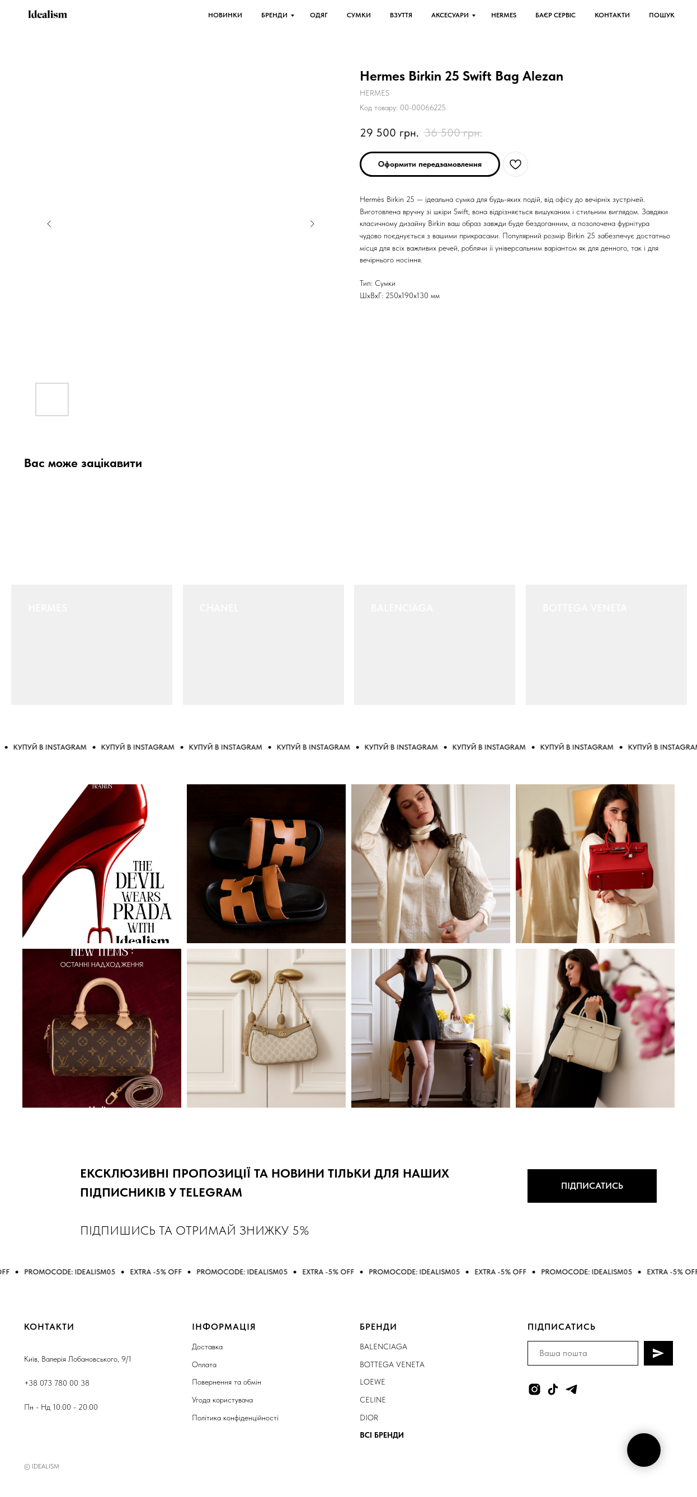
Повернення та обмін (226, 1381)
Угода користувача (222, 1399)
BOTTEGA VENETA (585, 608)
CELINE (373, 1399)
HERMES (503, 15)
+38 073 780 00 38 (57, 1382)
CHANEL (219, 608)
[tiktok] (553, 1389)
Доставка (207, 1346)
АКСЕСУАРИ (450, 15)
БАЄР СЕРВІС (555, 15)
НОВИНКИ (225, 15)
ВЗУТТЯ (401, 15)
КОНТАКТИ (612, 15)
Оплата (204, 1364)
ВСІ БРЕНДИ (382, 1434)
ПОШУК (662, 15)
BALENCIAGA (402, 608)
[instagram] (534, 1389)
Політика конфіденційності (235, 1417)
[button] (430, 164)
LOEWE (372, 1381)
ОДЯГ (319, 15)
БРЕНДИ (274, 15)
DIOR (369, 1417)
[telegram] (571, 1389)
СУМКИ (359, 15)
